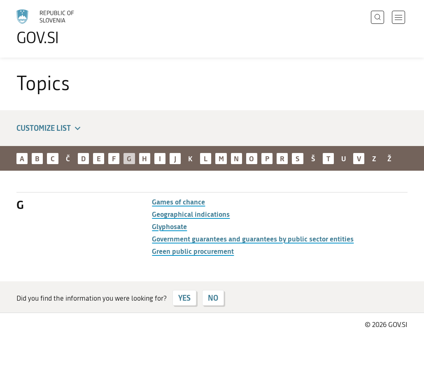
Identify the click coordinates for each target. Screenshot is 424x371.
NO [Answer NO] (213, 297)
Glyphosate (169, 226)
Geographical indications (191, 214)
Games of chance (178, 201)
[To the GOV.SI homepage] (68, 27)
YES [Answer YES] (184, 297)
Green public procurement (193, 251)
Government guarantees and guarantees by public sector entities (253, 238)
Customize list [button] (49, 128)
